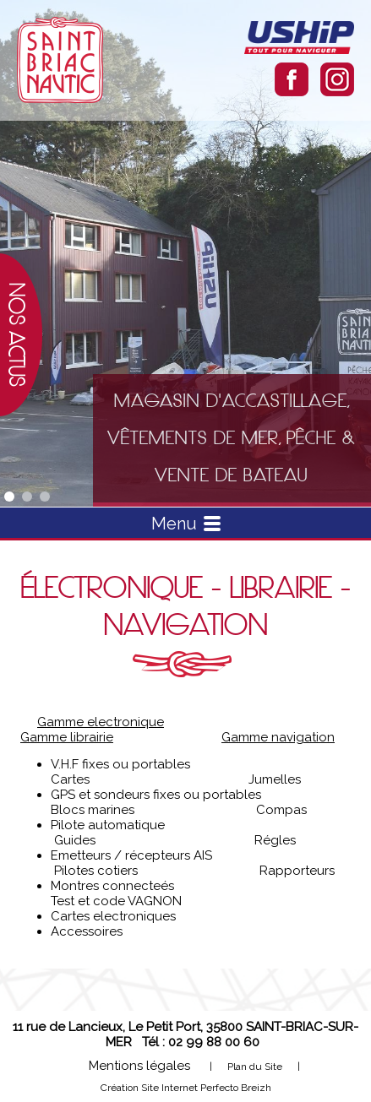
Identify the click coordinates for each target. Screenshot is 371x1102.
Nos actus (16, 335)
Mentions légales (139, 1065)
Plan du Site (254, 1066)
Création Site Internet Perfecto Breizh (186, 1088)
